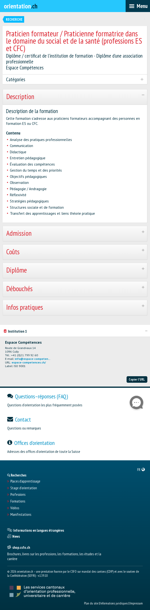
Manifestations (20, 514)
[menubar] (138, 6)
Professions (17, 494)
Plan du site (91, 603)
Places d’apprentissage (25, 481)
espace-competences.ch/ (29, 362)
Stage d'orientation (23, 488)
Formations (17, 501)
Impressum (136, 603)
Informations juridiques (114, 603)
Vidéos (14, 508)
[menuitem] (141, 469)
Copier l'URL (137, 379)
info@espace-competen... (32, 359)
